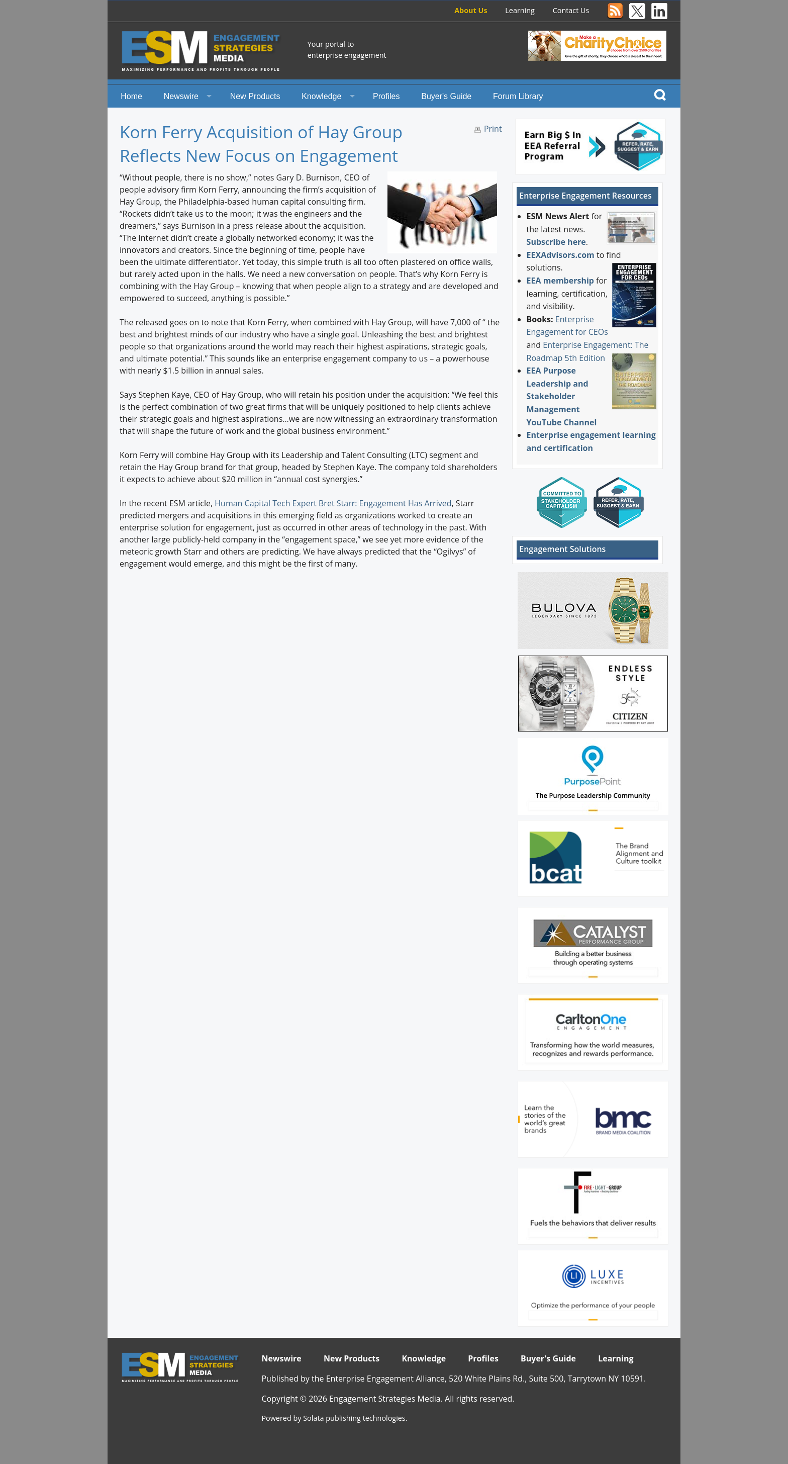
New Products (255, 96)
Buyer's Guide (446, 96)
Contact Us (571, 10)
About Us (470, 10)
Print (493, 128)
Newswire (181, 96)
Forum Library (518, 96)
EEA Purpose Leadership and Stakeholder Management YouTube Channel (562, 396)
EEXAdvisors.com (561, 254)
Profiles (386, 96)
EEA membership (560, 280)
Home (131, 96)
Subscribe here (556, 241)
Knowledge (321, 96)
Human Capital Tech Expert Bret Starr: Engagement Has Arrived (333, 503)
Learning (520, 10)
